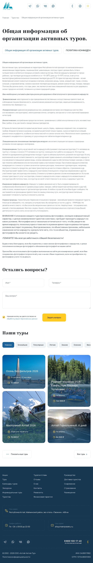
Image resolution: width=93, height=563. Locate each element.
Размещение (69, 492)
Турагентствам (40, 475)
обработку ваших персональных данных (22, 319)
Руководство (69, 475)
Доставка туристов (72, 479)
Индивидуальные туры (12, 492)
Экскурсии (7, 488)
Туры (4, 479)
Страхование (70, 488)
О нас (36, 484)
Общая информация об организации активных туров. (32, 50)
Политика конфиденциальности (16, 557)
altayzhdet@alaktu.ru (64, 526)
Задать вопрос (54, 317)
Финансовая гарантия (43, 497)
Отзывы (37, 479)
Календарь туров (9, 484)
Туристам (15, 18)
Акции (5, 475)
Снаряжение (69, 484)
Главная (5, 18)
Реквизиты (38, 492)
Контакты (38, 488)
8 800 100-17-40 (73, 541)
